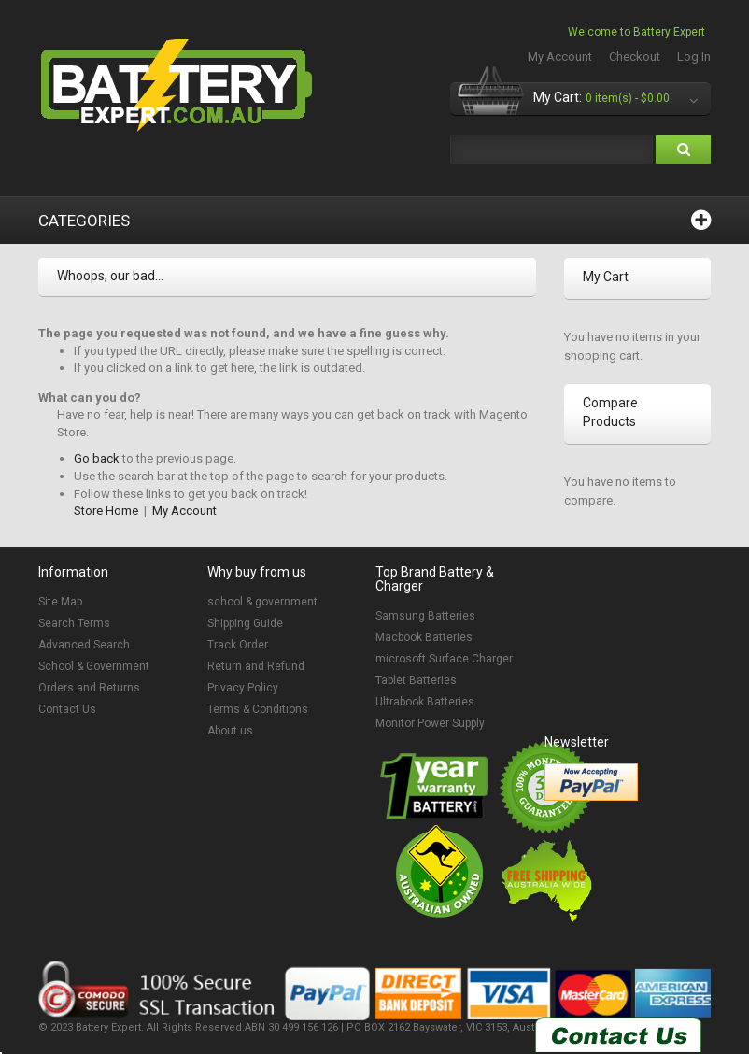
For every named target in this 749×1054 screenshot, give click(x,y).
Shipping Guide (245, 623)
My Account (560, 57)
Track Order (237, 644)
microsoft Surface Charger (444, 658)
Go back (97, 458)
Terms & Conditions (257, 709)
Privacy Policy (242, 687)
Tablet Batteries (416, 680)
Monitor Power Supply (430, 723)
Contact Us (67, 709)
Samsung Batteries (425, 615)
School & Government (93, 666)
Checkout (634, 57)
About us (230, 730)
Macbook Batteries (424, 637)
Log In (694, 57)
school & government (262, 601)
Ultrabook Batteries (424, 701)
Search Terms (74, 623)
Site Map (60, 601)
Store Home (106, 511)
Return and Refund (255, 666)
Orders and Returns (89, 687)
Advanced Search (84, 644)
